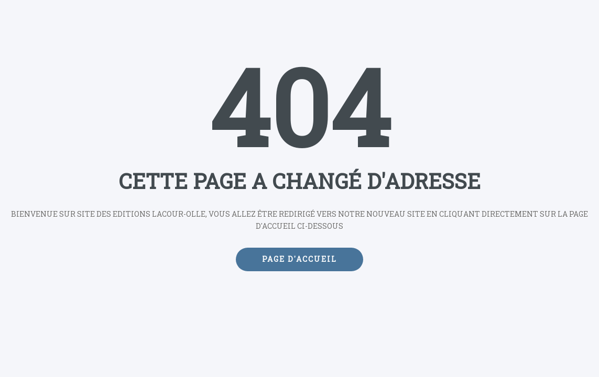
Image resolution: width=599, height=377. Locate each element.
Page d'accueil (299, 259)
